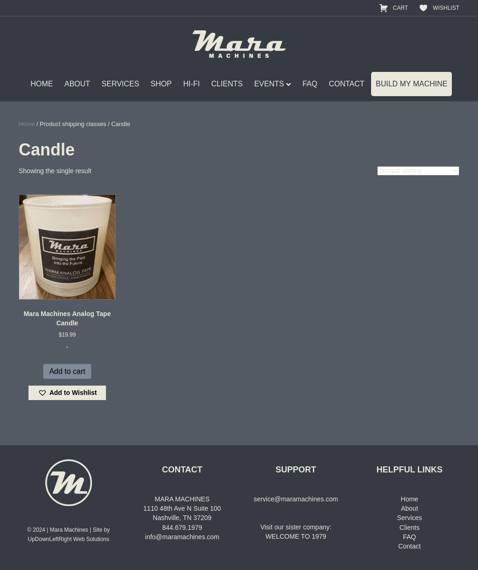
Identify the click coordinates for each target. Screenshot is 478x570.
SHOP (161, 84)
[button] (67, 393)
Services (409, 517)
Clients (410, 527)
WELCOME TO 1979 (296, 536)
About (409, 508)
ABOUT (77, 84)
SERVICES (121, 84)
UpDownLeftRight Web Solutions (68, 539)
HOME (42, 84)
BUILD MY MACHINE (412, 84)
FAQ (309, 84)
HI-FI (191, 84)
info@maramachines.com (182, 537)
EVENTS (269, 84)
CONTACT (346, 84)
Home (27, 123)
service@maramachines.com (295, 499)
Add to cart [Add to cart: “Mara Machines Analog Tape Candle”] (67, 371)
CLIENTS (227, 84)
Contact (409, 546)
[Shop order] (418, 171)
